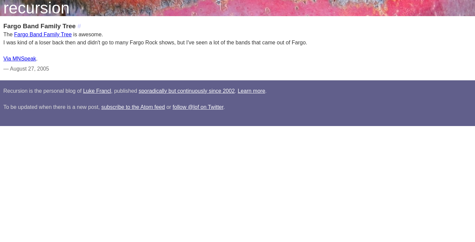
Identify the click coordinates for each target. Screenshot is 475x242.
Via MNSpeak (19, 59)
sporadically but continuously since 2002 (187, 91)
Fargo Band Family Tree (43, 34)
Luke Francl (97, 91)
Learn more (251, 91)
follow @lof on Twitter (198, 107)
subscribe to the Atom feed (133, 107)
